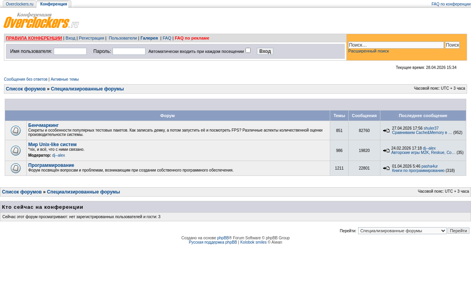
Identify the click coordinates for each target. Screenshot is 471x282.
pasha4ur (430, 166)
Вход (70, 38)
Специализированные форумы (87, 89)
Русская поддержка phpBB (213, 242)
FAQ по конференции (451, 4)
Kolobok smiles (253, 242)
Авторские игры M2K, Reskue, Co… (423, 152)
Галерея (149, 38)
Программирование (51, 165)
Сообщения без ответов (25, 79)
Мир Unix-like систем (52, 144)
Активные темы (65, 79)
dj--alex (58, 155)
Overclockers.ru (19, 4)
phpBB (223, 238)
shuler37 (431, 128)
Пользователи (123, 38)
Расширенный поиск (368, 51)
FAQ (167, 38)
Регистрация (91, 38)
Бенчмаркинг (43, 125)
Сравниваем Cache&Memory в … (422, 132)
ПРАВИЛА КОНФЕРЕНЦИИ (34, 38)
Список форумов (25, 89)
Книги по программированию (418, 170)
